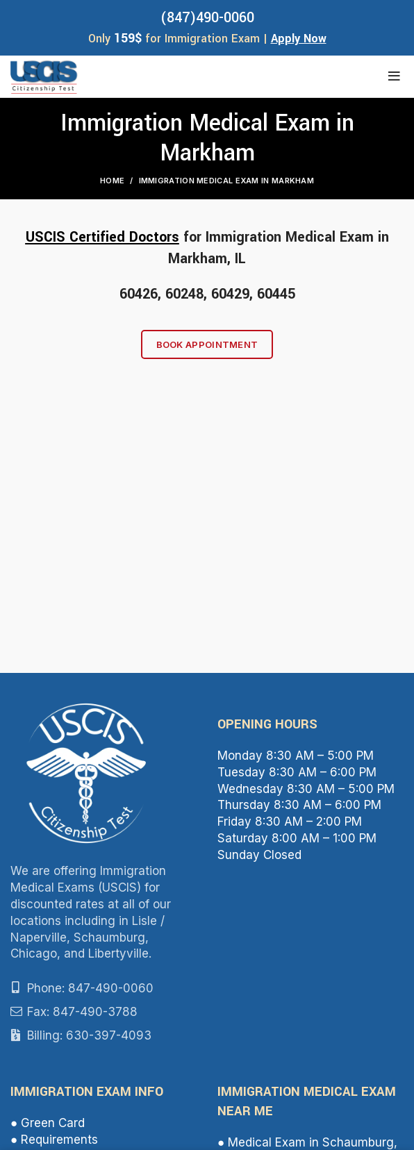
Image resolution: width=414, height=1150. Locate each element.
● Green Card (47, 1123)
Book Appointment (207, 344)
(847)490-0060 (207, 18)
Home (112, 180)
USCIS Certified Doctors (102, 237)
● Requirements (54, 1140)
